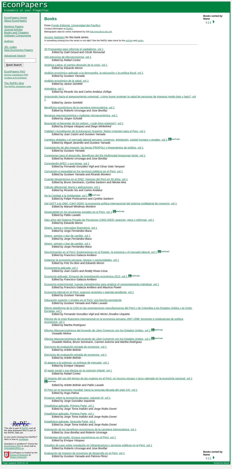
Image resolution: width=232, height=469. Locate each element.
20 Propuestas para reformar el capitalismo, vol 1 (74, 49)
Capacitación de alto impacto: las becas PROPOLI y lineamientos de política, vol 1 (94, 147)
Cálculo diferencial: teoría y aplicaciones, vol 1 (72, 187)
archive (129, 40)
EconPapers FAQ (14, 71)
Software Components (17, 35)
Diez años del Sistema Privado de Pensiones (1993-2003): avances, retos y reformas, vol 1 (99, 219)
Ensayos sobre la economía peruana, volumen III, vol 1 (77, 397)
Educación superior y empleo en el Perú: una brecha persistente (83, 300)
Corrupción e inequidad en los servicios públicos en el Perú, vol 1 (83, 171)
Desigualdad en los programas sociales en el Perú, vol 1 (78, 212)
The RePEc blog (14, 83)
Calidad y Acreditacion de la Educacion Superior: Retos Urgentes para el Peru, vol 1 (94, 131)
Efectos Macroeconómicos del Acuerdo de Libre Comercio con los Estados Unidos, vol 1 (97, 330)
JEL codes (10, 47)
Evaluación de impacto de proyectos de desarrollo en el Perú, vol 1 (84, 453)
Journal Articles (13, 29)
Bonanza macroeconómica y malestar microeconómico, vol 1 (81, 115)
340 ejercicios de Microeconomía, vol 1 (67, 57)
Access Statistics (54, 37)
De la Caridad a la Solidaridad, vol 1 (66, 195)
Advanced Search (15, 55)
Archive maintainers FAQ (16, 75)
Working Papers (13, 26)
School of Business (19, 455)
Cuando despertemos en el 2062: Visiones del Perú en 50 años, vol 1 (86, 179)
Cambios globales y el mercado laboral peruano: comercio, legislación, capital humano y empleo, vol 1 (105, 139)
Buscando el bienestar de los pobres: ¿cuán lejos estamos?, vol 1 (83, 123)
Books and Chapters (16, 32)
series (140, 40)
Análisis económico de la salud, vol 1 (66, 80)
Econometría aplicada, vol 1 (61, 267)
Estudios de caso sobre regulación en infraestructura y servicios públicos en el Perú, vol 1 (98, 445)
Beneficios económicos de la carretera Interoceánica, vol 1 (79, 107)
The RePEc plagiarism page (17, 86)
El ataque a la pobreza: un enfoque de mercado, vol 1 (76, 362)
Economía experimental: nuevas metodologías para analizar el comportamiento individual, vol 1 (101, 284)
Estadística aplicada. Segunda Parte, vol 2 (69, 421)
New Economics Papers (18, 50)
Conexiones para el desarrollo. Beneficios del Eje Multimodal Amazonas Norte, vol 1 (94, 155)
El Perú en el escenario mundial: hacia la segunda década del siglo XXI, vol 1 (91, 389)
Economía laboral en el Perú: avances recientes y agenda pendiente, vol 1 (89, 292)
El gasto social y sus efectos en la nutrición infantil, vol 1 (78, 370)
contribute (23, 439)
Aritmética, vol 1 (54, 88)
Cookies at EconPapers (15, 78)
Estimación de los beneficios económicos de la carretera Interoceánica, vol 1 (90, 429)
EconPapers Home (15, 17)
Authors (9, 41)
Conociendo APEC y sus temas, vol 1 (66, 163)
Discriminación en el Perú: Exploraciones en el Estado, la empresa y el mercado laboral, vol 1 (100, 252)
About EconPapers (15, 20)
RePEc (25, 428)
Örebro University (18, 457)
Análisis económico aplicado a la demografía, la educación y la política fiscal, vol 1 (93, 72)
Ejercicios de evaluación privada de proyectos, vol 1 (75, 346)
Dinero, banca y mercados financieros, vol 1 (70, 227)
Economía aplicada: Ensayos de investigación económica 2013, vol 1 (86, 276)
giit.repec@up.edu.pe (101, 32)
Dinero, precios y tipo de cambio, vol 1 (67, 235)
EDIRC (69, 28)
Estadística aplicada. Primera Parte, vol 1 (69, 405)
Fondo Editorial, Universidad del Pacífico (75, 25)
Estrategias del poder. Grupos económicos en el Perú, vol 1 (80, 437)
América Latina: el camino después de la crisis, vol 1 (75, 64)
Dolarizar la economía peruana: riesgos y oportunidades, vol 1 (81, 260)
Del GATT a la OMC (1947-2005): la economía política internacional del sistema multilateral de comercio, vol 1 (110, 203)
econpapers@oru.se (14, 448)
